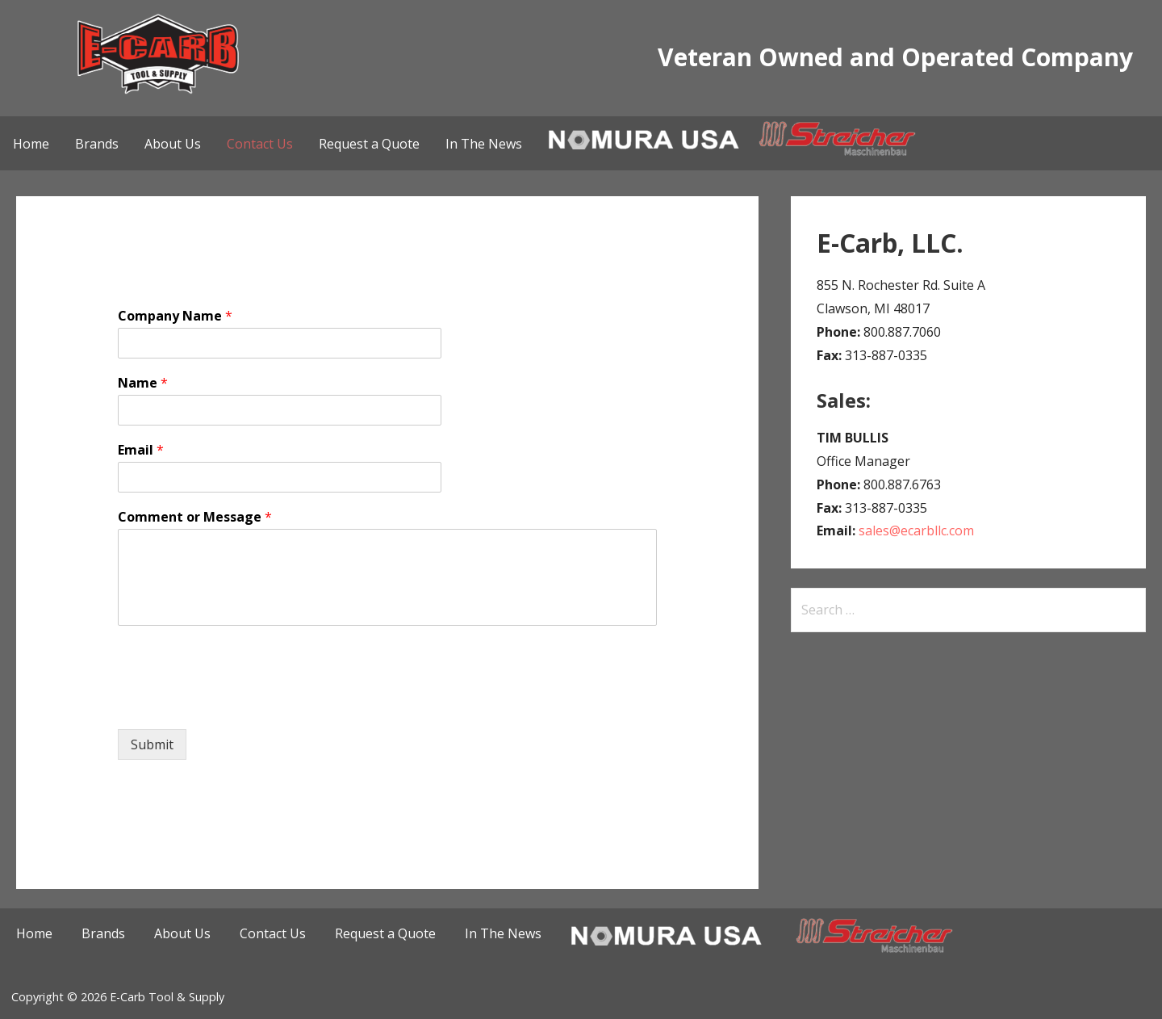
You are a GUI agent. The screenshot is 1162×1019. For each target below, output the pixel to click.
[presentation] (240, 702)
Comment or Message (195, 517)
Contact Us (260, 144)
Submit (152, 744)
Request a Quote (369, 144)
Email (141, 450)
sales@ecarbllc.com (916, 530)
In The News (483, 144)
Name (143, 383)
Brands (97, 144)
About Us (172, 144)
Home (31, 144)
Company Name (175, 316)
